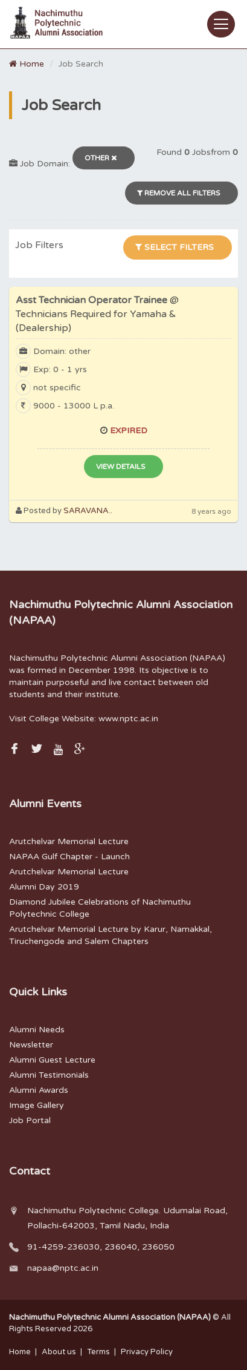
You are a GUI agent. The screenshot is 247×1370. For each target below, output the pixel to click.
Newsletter (31, 1045)
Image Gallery (36, 1105)
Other (101, 158)
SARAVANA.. (87, 511)
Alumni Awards (38, 1090)
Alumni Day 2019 (44, 887)
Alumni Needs (37, 1029)
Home (26, 64)
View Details (120, 466)
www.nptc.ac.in (128, 718)
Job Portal (30, 1120)
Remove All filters (178, 193)
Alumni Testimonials (49, 1075)
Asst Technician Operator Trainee (97, 314)
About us (59, 1352)
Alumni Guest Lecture (52, 1060)
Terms (98, 1352)
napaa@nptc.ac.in (62, 1268)
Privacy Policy (147, 1352)
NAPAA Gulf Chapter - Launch (69, 856)
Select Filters (174, 247)
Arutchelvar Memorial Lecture (69, 841)
